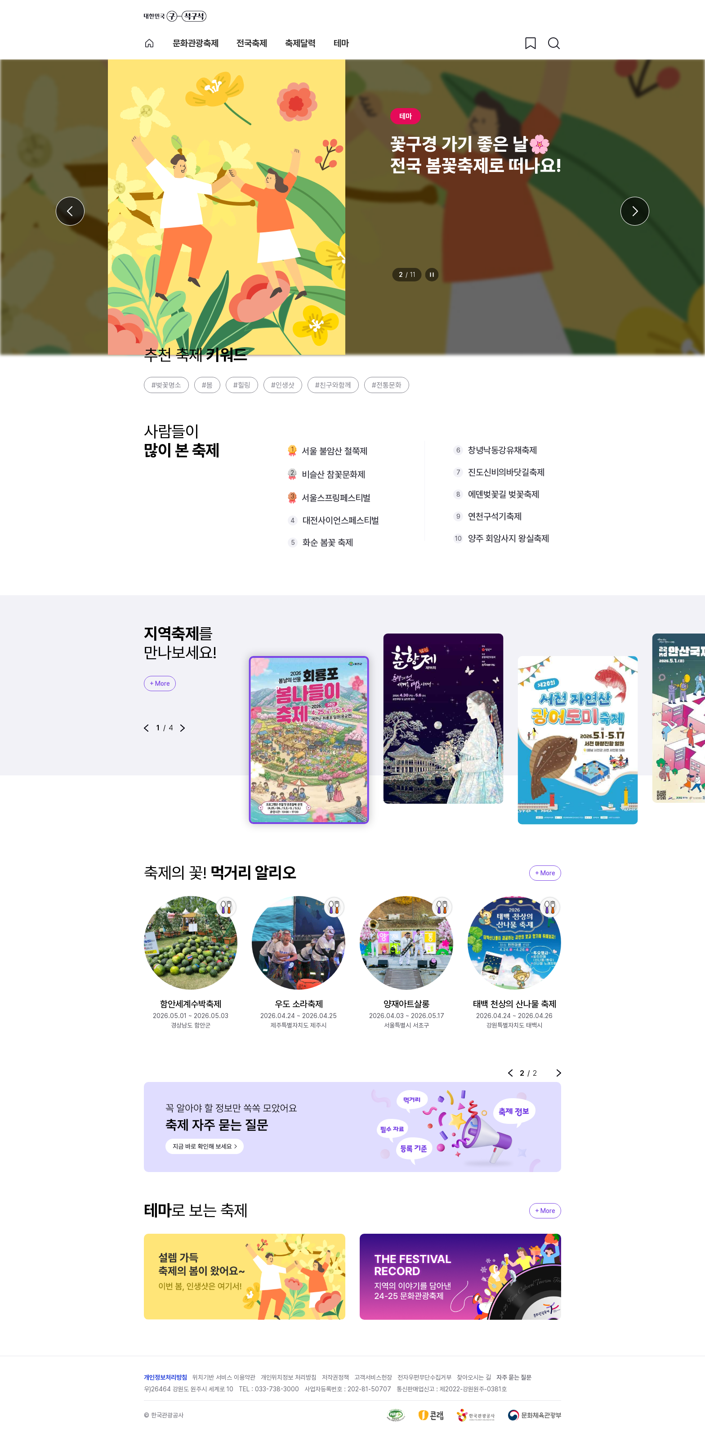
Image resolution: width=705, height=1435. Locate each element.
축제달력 (300, 43)
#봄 (207, 385)
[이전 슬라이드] (70, 211)
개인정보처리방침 (165, 1377)
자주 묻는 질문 (513, 1377)
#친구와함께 (333, 385)
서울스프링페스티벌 (336, 498)
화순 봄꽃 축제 (328, 542)
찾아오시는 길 (474, 1377)
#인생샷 (282, 385)
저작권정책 (335, 1377)
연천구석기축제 (495, 516)
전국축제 (251, 43)
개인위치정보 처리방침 (289, 1377)
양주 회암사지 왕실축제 (508, 538)
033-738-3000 (277, 1389)
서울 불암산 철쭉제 (334, 451)
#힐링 (241, 385)
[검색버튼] (554, 43)
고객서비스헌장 (373, 1377)
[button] (146, 728)
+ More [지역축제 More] (160, 683)
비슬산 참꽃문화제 (333, 474)
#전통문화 (387, 385)
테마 (341, 43)
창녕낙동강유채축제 (502, 450)
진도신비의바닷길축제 (506, 472)
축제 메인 (149, 43)
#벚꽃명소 (166, 385)
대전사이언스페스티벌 (341, 520)
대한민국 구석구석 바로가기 (175, 16)
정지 (432, 274)
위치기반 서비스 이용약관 (223, 1377)
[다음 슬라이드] (634, 211)
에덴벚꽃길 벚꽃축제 (503, 494)
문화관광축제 (196, 43)
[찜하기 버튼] (530, 43)
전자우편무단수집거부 (424, 1377)
